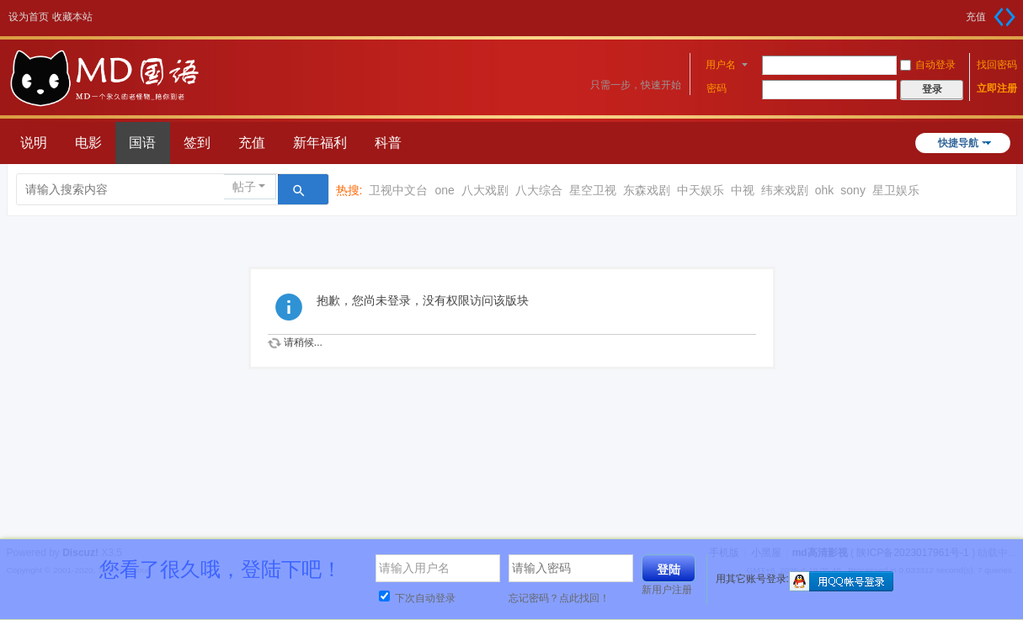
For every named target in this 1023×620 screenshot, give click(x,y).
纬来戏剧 (784, 190)
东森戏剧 (646, 190)
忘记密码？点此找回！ (559, 598)
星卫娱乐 (895, 190)
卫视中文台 (398, 190)
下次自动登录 (417, 598)
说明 (33, 142)
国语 (142, 142)
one (444, 190)
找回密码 (997, 65)
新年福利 (320, 142)
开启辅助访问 (960, 11)
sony (853, 190)
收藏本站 (72, 17)
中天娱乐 (700, 190)
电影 (88, 142)
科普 (388, 142)
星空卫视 (592, 190)
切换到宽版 (1004, 16)
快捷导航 (958, 143)
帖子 (244, 186)
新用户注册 (667, 590)
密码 (716, 88)
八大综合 (538, 190)
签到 (197, 142)
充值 (976, 17)
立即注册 (997, 88)
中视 (742, 190)
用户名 (721, 65)
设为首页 (28, 17)
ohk (824, 190)
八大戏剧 (485, 190)
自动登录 (928, 65)
